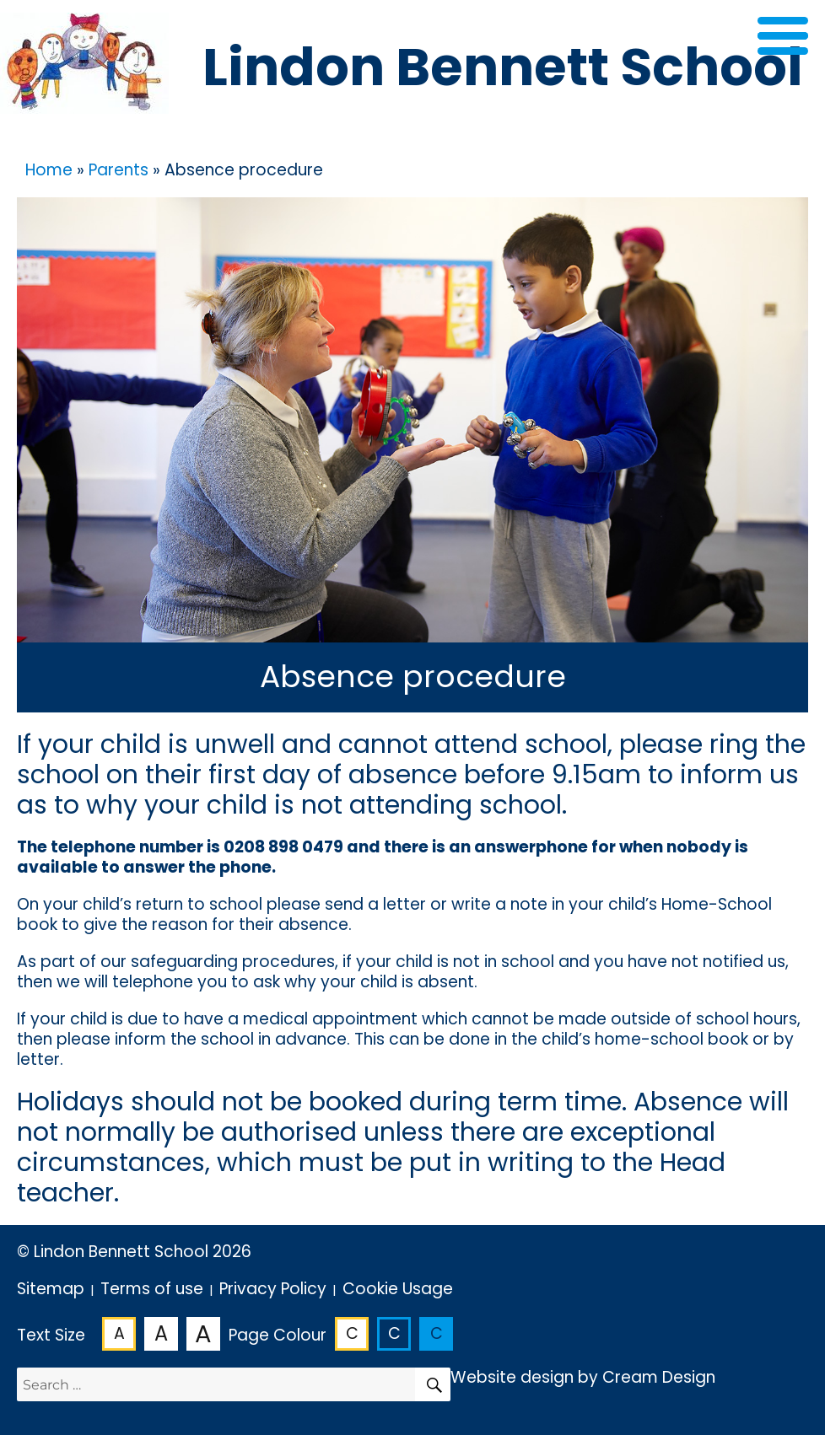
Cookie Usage (397, 1288)
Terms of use (151, 1288)
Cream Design (658, 1377)
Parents (118, 170)
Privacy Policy (272, 1288)
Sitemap (50, 1288)
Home (49, 170)
